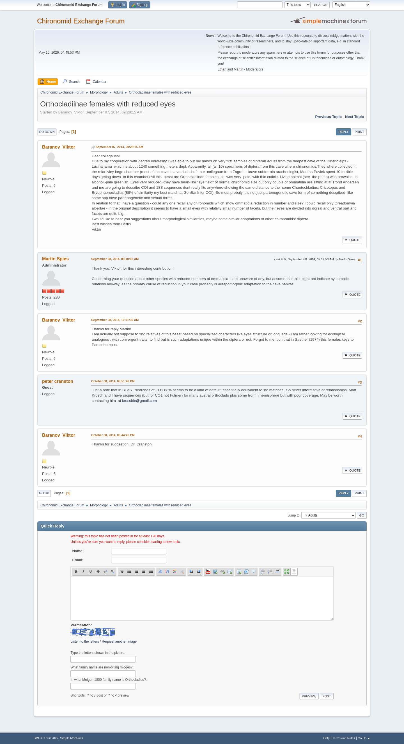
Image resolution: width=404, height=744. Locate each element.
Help (326, 738)
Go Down (47, 131)
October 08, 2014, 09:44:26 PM (113, 435)
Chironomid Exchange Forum (81, 21)
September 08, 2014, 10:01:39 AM (115, 320)
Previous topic (328, 117)
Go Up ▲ (364, 738)
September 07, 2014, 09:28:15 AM (119, 147)
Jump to (294, 515)
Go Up (44, 493)
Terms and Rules (343, 738)
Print (359, 131)
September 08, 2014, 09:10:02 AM (115, 259)
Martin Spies (55, 258)
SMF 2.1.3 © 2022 (46, 738)
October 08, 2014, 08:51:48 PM (113, 381)
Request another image (119, 641)
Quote (352, 240)
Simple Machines (71, 738)
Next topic (354, 117)
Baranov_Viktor (58, 147)
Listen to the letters (84, 641)
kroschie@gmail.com (139, 401)
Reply (343, 131)
